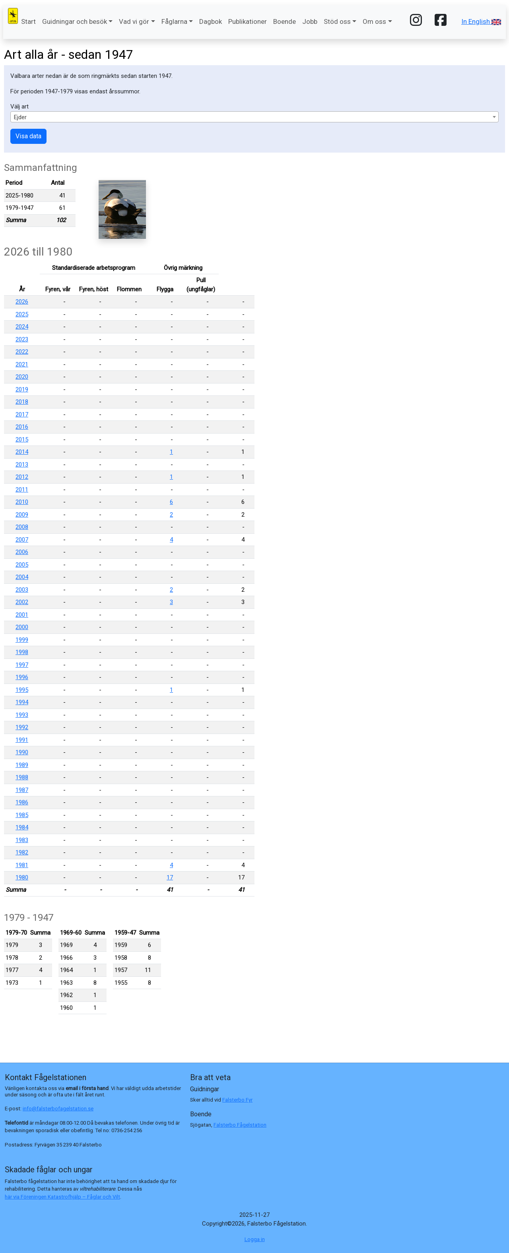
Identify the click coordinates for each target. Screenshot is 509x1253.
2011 (22, 489)
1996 (22, 677)
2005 (22, 564)
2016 (22, 426)
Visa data (28, 136)
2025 (22, 314)
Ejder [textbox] (20, 117)
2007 (22, 539)
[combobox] (254, 116)
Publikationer (247, 21)
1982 (22, 852)
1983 (22, 840)
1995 (22, 689)
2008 (22, 527)
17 (170, 877)
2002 (22, 602)
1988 (22, 777)
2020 (22, 376)
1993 (22, 714)
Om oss (374, 21)
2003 (22, 589)
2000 (22, 627)
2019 (22, 389)
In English (481, 21)
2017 (22, 414)
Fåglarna (174, 21)
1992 (22, 727)
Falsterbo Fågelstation (240, 1125)
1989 (22, 765)
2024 (22, 326)
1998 (22, 652)
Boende (284, 21)
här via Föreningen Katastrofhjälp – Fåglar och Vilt (62, 1197)
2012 (22, 476)
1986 (22, 802)
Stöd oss (337, 21)
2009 (22, 514)
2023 (22, 339)
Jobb (309, 21)
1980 (22, 877)
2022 (22, 351)
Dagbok (210, 21)
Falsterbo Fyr (237, 1100)
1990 (22, 752)
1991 (22, 740)
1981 (22, 865)
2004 (22, 577)
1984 (22, 827)
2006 (22, 552)
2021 (22, 364)
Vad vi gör (134, 21)
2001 (22, 614)
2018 (22, 401)
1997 (22, 664)
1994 (22, 702)
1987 (22, 790)
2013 (22, 464)
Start (28, 21)
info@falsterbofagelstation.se (58, 1109)
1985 (22, 815)
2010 (22, 501)
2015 (22, 439)
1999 (22, 639)
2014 (22, 451)
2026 (22, 301)
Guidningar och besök (74, 21)
